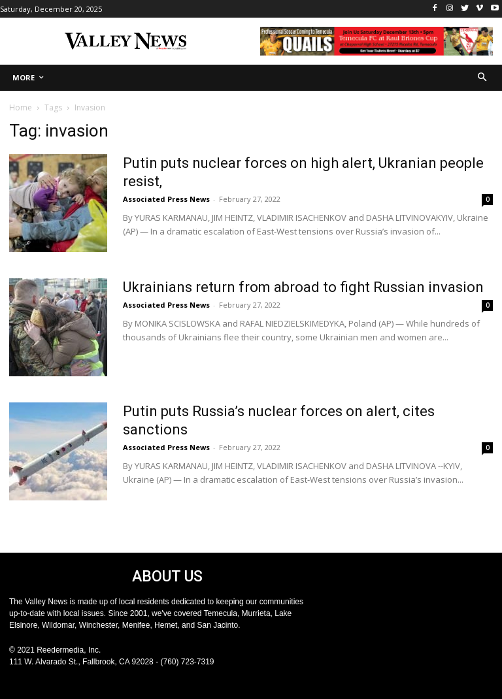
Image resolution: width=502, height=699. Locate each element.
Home (20, 107)
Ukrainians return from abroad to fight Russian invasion (303, 287)
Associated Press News (166, 199)
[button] (482, 78)
